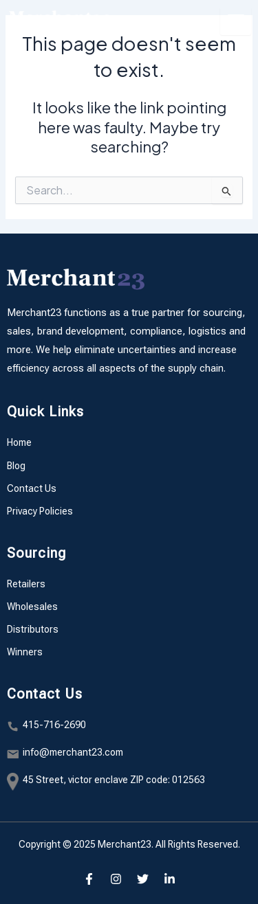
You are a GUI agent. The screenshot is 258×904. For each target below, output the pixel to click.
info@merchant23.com (73, 752)
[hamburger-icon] (235, 21)
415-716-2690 (54, 724)
